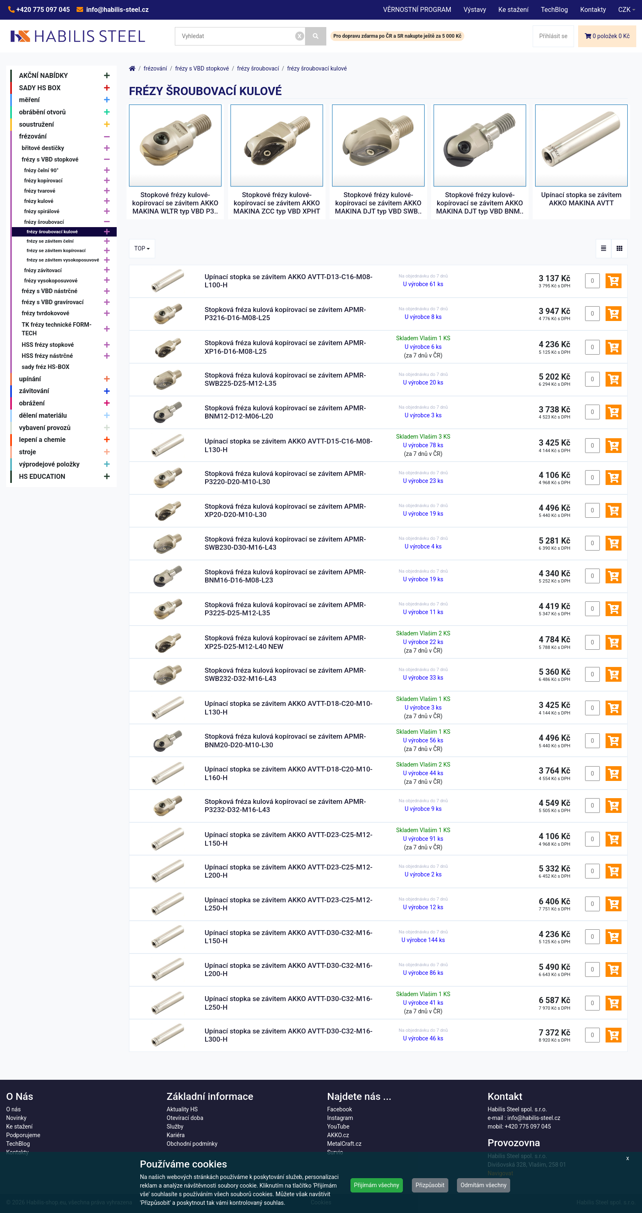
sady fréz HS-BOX (46, 367)
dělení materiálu (66, 416)
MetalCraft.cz (344, 1143)
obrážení (66, 403)
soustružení (66, 124)
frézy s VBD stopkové (68, 159)
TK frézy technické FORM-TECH (68, 329)
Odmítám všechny (483, 1185)
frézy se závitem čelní (70, 241)
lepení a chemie (66, 440)
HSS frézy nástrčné (68, 356)
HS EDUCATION (66, 477)
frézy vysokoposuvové (69, 280)
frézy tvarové (69, 191)
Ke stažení (513, 10)
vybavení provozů (66, 428)
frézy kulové (69, 201)
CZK (624, 10)
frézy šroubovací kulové (70, 232)
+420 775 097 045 (42, 10)
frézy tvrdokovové (68, 313)
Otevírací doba (185, 1118)
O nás (13, 1109)
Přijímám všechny (376, 1185)
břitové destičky (68, 148)
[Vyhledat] (316, 36)
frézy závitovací (69, 270)
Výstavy (474, 10)
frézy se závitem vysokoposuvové (70, 260)
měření (66, 100)
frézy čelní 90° (69, 170)
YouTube (338, 1126)
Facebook (339, 1109)
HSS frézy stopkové (68, 344)
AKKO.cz (338, 1135)
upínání (66, 379)
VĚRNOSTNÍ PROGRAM (417, 10)
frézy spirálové (69, 212)
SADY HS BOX (66, 88)
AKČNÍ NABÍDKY (66, 76)
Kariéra (176, 1135)
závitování (66, 391)
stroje (66, 452)
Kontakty (593, 10)
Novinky (16, 1118)
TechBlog (554, 10)
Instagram (340, 1118)
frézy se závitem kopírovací (70, 250)
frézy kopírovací (69, 180)
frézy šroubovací (69, 222)
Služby (175, 1126)
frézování (66, 137)
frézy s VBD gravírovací (68, 302)
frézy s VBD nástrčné (68, 291)
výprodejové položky (66, 464)
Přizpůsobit (430, 1185)
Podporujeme (23, 1135)
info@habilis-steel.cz (117, 10)
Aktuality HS (182, 1109)
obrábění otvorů (66, 112)
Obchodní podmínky (192, 1143)
